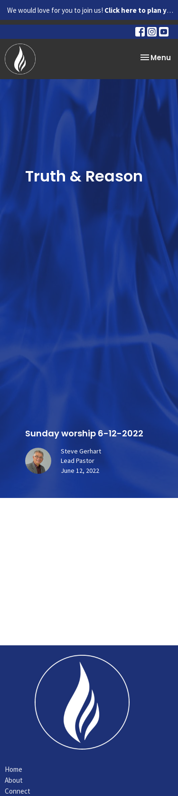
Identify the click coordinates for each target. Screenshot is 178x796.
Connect (17, 791)
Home (13, 769)
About (14, 780)
